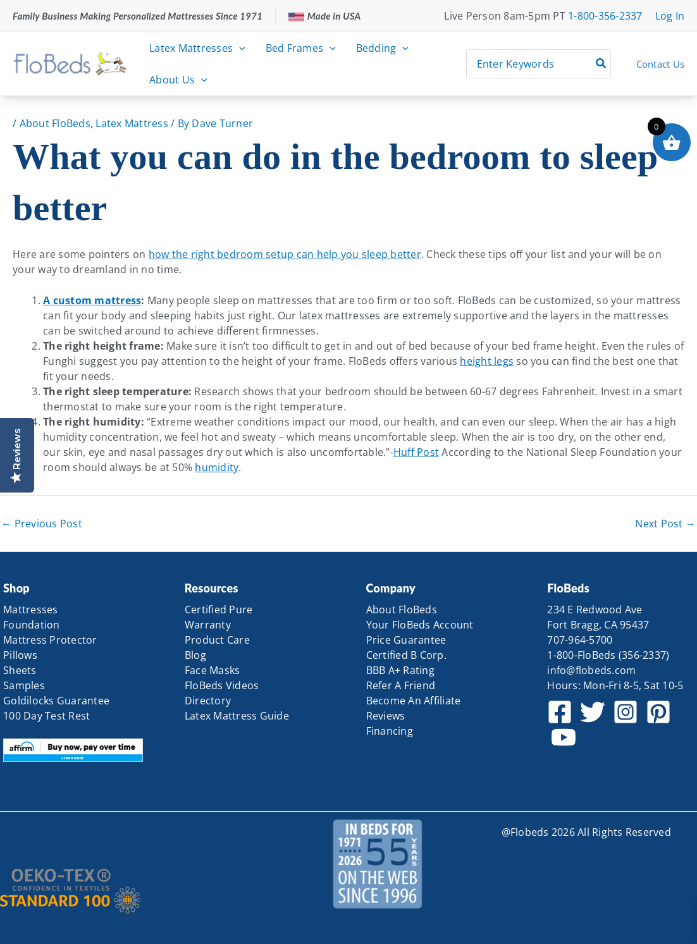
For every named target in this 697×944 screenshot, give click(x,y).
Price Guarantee (406, 640)
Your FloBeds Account (420, 625)
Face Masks (212, 670)
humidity (216, 467)
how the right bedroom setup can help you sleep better (285, 254)
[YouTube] (563, 737)
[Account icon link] (670, 15)
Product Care (217, 640)
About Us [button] (178, 79)
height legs (487, 361)
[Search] (601, 63)
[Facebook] (559, 712)
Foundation (31, 625)
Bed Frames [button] (301, 48)
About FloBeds (55, 123)
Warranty (208, 625)
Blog (195, 655)
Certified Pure (219, 609)
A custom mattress (92, 300)
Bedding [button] (382, 48)
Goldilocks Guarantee (56, 701)
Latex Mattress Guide (237, 716)
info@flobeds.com (591, 670)
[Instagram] (625, 712)
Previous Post (41, 523)
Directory (208, 701)
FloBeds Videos (222, 685)
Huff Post (416, 452)
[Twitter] (592, 712)
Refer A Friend (401, 685)
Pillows (20, 655)
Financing (389, 731)
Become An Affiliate (413, 701)
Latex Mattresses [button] (197, 48)
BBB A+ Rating (400, 670)
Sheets (20, 670)
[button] (239, 48)
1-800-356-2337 (605, 16)
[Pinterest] (658, 712)
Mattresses (30, 609)
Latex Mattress (132, 123)
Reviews (385, 716)
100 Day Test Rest (46, 716)
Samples (24, 685)
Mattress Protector (50, 640)
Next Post (665, 523)
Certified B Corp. (406, 655)
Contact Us (660, 64)
